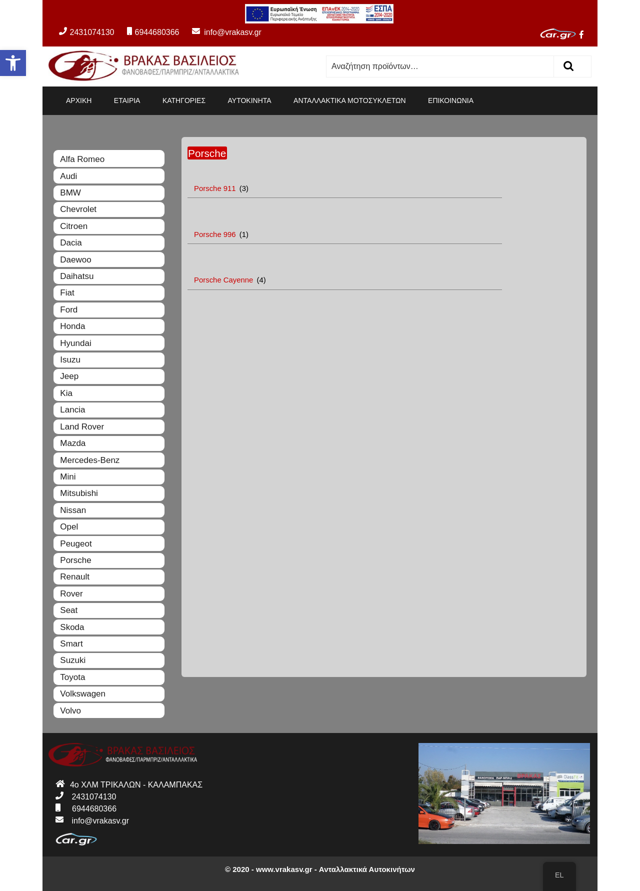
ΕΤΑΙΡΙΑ (127, 100)
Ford (69, 309)
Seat (69, 610)
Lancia (72, 409)
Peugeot (76, 543)
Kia (66, 393)
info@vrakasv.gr (222, 32)
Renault (75, 577)
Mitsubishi (79, 493)
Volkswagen (83, 693)
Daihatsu (77, 276)
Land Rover (82, 427)
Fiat (67, 293)
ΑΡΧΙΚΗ (79, 100)
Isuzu (70, 359)
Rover (71, 593)
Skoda (72, 627)
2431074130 (86, 32)
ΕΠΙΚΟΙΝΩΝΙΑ (451, 100)
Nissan (73, 510)
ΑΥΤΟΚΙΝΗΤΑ (250, 100)
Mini (68, 477)
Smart (71, 643)
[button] (13, 63)
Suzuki (73, 660)
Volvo (70, 711)
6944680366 (153, 32)
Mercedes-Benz (90, 460)
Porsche (75, 560)
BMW (70, 193)
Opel (69, 527)
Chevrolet (78, 209)
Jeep (69, 376)
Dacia (71, 243)
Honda (72, 326)
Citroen (74, 226)
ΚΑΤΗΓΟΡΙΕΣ (184, 100)
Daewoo (75, 259)
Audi (68, 176)
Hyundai (75, 343)
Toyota (72, 677)
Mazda (73, 443)
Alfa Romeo (82, 159)
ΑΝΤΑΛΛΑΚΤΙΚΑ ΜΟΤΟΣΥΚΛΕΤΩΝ (350, 100)
